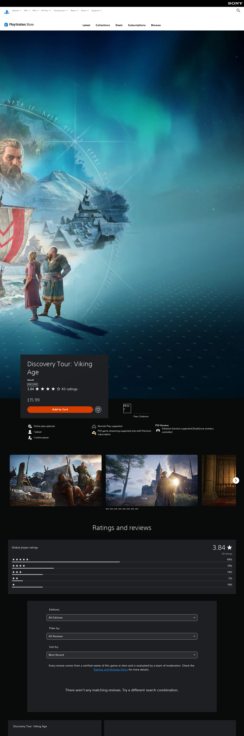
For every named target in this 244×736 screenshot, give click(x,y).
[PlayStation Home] (6, 10)
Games (15, 10)
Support (95, 10)
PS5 (25, 10)
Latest (86, 21)
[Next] (236, 477)
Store (83, 10)
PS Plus (45, 10)
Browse (156, 21)
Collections (103, 21)
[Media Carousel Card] (56, 477)
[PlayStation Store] (20, 21)
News (73, 10)
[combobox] (122, 614)
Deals (119, 21)
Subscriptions (137, 21)
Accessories (59, 10)
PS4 (34, 10)
